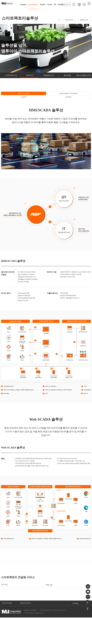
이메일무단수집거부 (27, 603)
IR (55, 4)
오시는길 (87, 596)
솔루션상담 (68, 78)
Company (23, 4)
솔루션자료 (83, 78)
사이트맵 (75, 603)
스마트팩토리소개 (8, 78)
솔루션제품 (53, 78)
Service (49, 4)
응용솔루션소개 (38, 78)
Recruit (60, 4)
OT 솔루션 (79, 97)
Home (58, 21)
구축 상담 (22, 584)
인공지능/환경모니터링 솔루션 (34, 97)
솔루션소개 (23, 78)
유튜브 (87, 590)
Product (42, 4)
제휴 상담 (70, 584)
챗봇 (87, 583)
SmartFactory (33, 4)
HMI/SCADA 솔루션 (12, 97)
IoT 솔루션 (57, 97)
